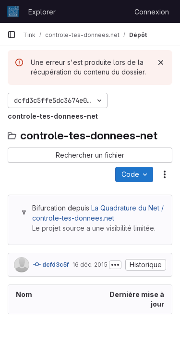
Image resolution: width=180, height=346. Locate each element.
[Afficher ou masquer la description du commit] (115, 264)
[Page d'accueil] (13, 11)
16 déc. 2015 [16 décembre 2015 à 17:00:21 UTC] (90, 264)
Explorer (42, 12)
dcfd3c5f (51, 264)
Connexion (151, 12)
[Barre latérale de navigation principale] (11, 34)
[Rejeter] (161, 62)
